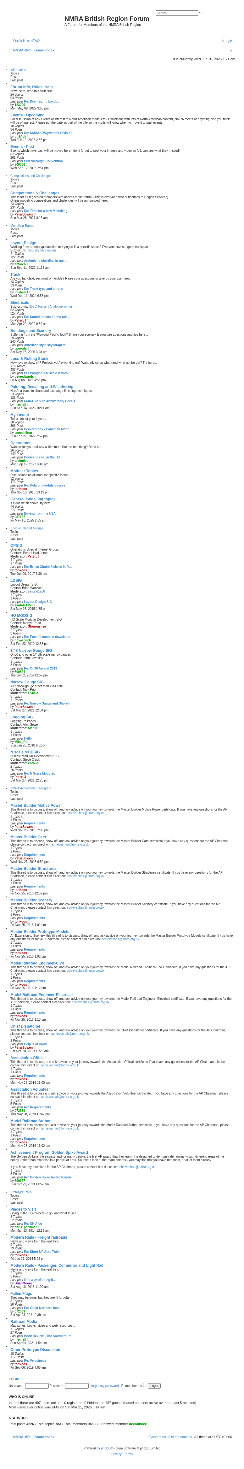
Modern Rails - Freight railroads (38, 1237)
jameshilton (23, 432)
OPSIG (16, 545)
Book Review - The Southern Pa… (49, 1336)
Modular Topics (24, 471)
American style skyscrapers (44, 345)
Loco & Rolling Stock (29, 359)
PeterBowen (23, 214)
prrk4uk (20, 136)
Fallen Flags (21, 1293)
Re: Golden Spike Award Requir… (49, 1177)
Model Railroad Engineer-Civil (37, 963)
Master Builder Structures (33, 868)
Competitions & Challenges (34, 193)
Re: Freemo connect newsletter (47, 637)
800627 (19, 1181)
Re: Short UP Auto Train (41, 1252)
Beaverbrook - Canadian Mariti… (48, 429)
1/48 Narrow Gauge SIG (31, 650)
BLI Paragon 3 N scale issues (46, 373)
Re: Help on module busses (44, 485)
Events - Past (22, 147)
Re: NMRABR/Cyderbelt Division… (49, 133)
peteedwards (24, 376)
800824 (19, 672)
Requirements (34, 823)
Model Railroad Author (30, 1121)
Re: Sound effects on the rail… (47, 317)
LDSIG (16, 580)
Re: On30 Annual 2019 (40, 668)
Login (14, 1379)
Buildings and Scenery (30, 330)
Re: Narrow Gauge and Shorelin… (49, 703)
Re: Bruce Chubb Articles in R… (48, 567)
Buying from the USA (40, 513)
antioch (20, 264)
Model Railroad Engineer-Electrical (41, 995)
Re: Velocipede (35, 1360)
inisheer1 (21, 292)
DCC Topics (38, 306)
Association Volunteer (30, 1089)
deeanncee (138, 1424)
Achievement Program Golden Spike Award (49, 1152)
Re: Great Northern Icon (41, 1308)
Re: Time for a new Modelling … (47, 211)
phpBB (105, 1448)
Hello (27, 738)
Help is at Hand (35, 1044)
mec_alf (20, 404)
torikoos (20, 489)
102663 (33, 763)
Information (18, 70)
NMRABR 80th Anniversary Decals (49, 401)
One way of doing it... (40, 1280)
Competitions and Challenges (31, 176)
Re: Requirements (37, 1107)
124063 (33, 693)
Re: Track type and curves (43, 289)
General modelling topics (32, 499)
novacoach (22, 640)
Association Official (28, 1058)
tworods (20, 348)
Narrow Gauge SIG (27, 682)
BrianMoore (23, 1283)
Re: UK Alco (33, 1223)
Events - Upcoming (27, 115)
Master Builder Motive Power (36, 805)
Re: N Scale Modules (39, 773)
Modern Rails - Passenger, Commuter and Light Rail (56, 1265)
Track (15, 274)
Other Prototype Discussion (35, 1350)
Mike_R (19, 742)
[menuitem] (35, 40)
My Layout (19, 415)
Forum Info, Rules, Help (31, 87)
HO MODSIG (21, 615)
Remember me (134, 1386)
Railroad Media (23, 1321)
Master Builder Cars (28, 837)
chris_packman (25, 1227)
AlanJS (33, 728)
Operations (20, 443)
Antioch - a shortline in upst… (46, 261)
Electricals (19, 302)
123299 (19, 105)
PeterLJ (20, 320)
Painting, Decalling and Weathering (41, 387)
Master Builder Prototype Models (39, 931)
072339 (19, 1110)
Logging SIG (21, 717)
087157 (19, 517)
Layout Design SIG (38, 602)
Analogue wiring (60, 306)
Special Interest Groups (26, 528)
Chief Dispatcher (25, 1026)
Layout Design (23, 243)
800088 (19, 164)
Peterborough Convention (43, 161)
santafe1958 (36, 591)
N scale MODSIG (25, 752)
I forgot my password (104, 1386)
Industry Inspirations (41, 250)
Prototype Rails (21, 1192)
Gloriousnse (37, 626)
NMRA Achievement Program (30, 788)
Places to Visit (23, 1209)
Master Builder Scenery (31, 900)
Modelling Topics (22, 225)
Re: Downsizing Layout (41, 101)
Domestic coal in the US (42, 457)
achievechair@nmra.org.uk (85, 813)
